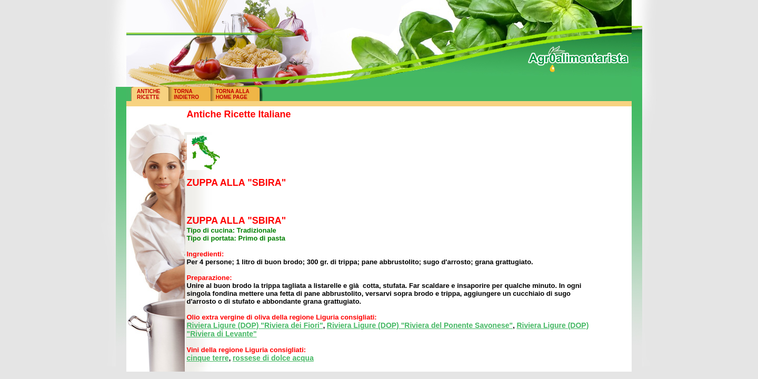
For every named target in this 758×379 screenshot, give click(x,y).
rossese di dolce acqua (273, 358)
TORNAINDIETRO (186, 94)
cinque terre (208, 358)
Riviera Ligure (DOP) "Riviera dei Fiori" (255, 325)
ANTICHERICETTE (148, 94)
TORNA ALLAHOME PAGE (233, 94)
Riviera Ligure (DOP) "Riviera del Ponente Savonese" (420, 325)
